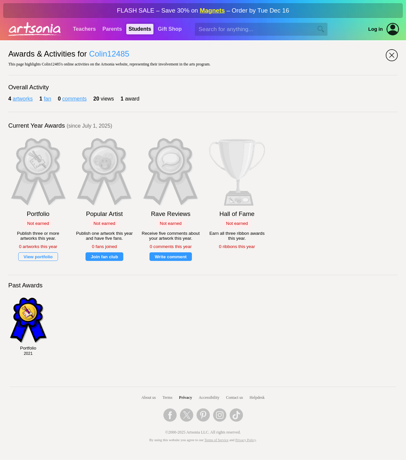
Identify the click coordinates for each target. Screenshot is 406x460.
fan (47, 99)
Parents (112, 29)
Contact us (234, 397)
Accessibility (209, 397)
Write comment (171, 256)
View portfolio (38, 256)
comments (74, 99)
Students (140, 29)
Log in (375, 29)
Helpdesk (257, 397)
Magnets (212, 10)
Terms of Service (216, 440)
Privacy (185, 397)
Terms (167, 397)
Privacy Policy (245, 440)
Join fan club (104, 256)
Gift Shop (170, 29)
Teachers (84, 29)
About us (149, 397)
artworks (22, 99)
